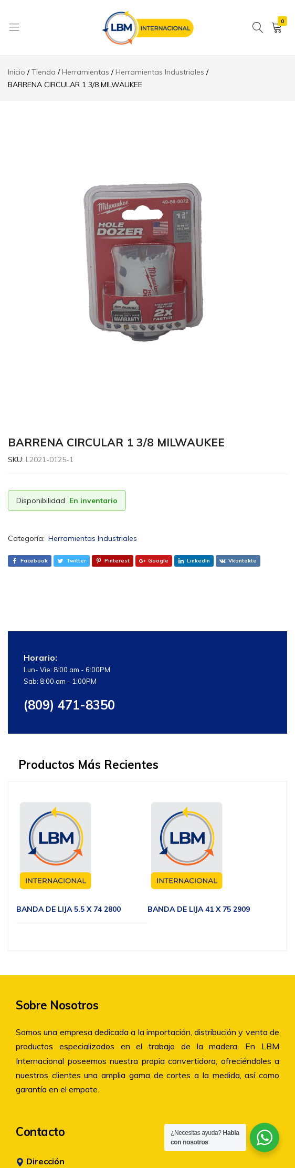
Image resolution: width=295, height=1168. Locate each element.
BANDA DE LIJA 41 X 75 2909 (199, 909)
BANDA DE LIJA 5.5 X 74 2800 (68, 909)
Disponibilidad (40, 500)
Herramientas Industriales (92, 538)
